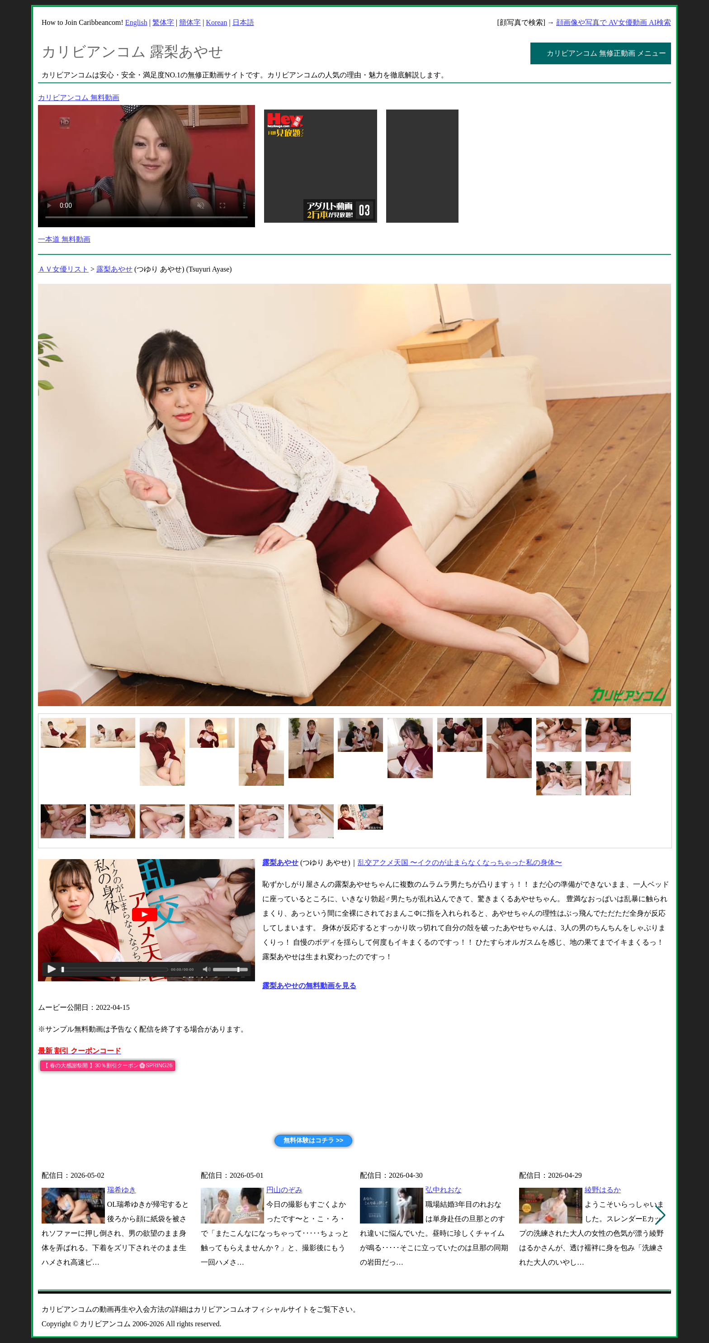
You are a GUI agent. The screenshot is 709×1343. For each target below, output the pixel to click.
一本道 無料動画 (64, 239)
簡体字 (190, 22)
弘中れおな (443, 1190)
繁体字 (163, 22)
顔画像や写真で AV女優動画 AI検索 (613, 22)
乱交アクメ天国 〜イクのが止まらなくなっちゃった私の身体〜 (460, 862)
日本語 (243, 22)
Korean (216, 22)
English (136, 22)
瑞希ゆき (121, 1190)
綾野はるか (603, 1190)
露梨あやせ (114, 269)
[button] (660, 1215)
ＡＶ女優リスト (63, 269)
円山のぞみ (284, 1190)
